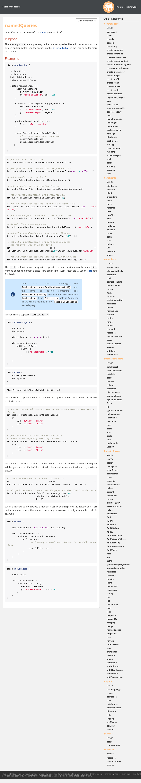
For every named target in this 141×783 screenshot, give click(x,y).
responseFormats (115, 336)
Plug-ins (108, 681)
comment (111, 388)
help (109, 115)
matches (111, 207)
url (108, 247)
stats (109, 162)
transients (112, 651)
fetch (109, 403)
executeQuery (113, 502)
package (111, 133)
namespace (112, 311)
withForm (111, 351)
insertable (112, 417)
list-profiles (112, 126)
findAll (110, 521)
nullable (111, 229)
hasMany (111, 575)
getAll (109, 561)
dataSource (112, 704)
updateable (112, 443)
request (110, 325)
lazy (109, 425)
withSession (112, 673)
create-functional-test (117, 61)
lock (109, 611)
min (109, 218)
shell (109, 159)
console (110, 42)
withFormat (112, 354)
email (109, 200)
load (109, 608)
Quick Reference (113, 18)
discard (110, 492)
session (110, 347)
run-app (111, 144)
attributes (112, 186)
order (109, 428)
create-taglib (113, 90)
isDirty (110, 593)
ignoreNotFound (115, 410)
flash (109, 292)
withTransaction (115, 677)
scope (109, 340)
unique (110, 244)
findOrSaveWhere (115, 546)
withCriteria (113, 666)
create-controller (115, 53)
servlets (111, 729)
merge (110, 626)
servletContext (114, 343)
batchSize (111, 374)
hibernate (111, 711)
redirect (111, 318)
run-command (113, 148)
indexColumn (113, 414)
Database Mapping (113, 358)
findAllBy (111, 524)
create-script (113, 82)
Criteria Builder (60, 48)
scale (109, 236)
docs (109, 101)
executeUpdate (114, 506)
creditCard (112, 197)
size (109, 240)
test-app (111, 170)
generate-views (114, 111)
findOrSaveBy (113, 542)
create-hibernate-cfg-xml (119, 64)
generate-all (113, 104)
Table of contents (11, 6)
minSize (110, 222)
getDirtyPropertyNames (118, 564)
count (109, 477)
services (111, 725)
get (108, 557)
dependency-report (116, 97)
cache (109, 377)
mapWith (111, 615)
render (110, 322)
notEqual (111, 226)
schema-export (114, 155)
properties (112, 633)
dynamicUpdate (114, 399)
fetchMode (112, 513)
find (109, 517)
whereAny (112, 662)
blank (109, 193)
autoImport (112, 367)
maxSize (111, 215)
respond (111, 329)
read (109, 637)
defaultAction (113, 285)
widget (110, 255)
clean (109, 35)
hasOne (110, 579)
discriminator (113, 392)
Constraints (110, 177)
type (109, 439)
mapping (111, 622)
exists (109, 510)
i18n (109, 715)
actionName (113, 267)
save (109, 648)
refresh (110, 641)
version (110, 446)
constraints (112, 473)
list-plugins (112, 122)
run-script (111, 151)
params (110, 314)
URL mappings (114, 689)
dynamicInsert (114, 396)
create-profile (113, 79)
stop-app (111, 166)
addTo (110, 459)
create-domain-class (116, 57)
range (109, 233)
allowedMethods (115, 271)
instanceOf (112, 586)
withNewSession (115, 670)
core (109, 700)
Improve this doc (87, 20)
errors (110, 289)
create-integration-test (118, 68)
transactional (113, 745)
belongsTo (112, 466)
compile (111, 39)
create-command (115, 50)
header (110, 307)
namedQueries (114, 630)
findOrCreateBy (114, 535)
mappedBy (112, 619)
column (110, 385)
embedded (112, 495)
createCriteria (113, 484)
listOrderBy (112, 604)
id (108, 406)
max (109, 211)
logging (110, 718)
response (111, 332)
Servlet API (109, 749)
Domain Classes (112, 450)
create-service (113, 86)
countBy (111, 481)
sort (109, 432)
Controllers (110, 259)
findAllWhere (113, 528)
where (43, 32)
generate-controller (116, 108)
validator (111, 251)
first (109, 553)
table (109, 436)
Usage (110, 27)
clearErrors (112, 470)
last (108, 597)
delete (110, 488)
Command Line (112, 23)
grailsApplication (115, 300)
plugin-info (112, 137)
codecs (110, 693)
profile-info (112, 141)
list (90, 270)
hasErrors (111, 303)
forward (111, 296)
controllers (112, 696)
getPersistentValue (116, 568)
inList (109, 204)
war (109, 173)
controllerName (114, 281)
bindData (111, 274)
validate (111, 655)
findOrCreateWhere (116, 539)
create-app (112, 46)
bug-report (112, 32)
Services (108, 733)
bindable (111, 189)
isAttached (112, 590)
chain (109, 278)
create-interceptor (116, 72)
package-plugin (114, 130)
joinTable (111, 421)
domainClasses (114, 707)
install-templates (115, 119)
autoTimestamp (114, 370)
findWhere (112, 550)
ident (109, 582)
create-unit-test (114, 93)
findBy (110, 531)
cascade (111, 381)
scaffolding (112, 722)
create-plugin (113, 75)
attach (110, 462)
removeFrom (113, 644)
